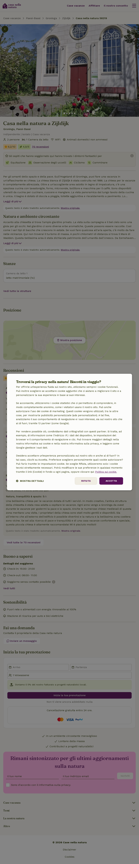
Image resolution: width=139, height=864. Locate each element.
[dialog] (69, 432)
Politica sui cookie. (106, 471)
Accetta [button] (111, 481)
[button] (30, 480)
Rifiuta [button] (86, 481)
